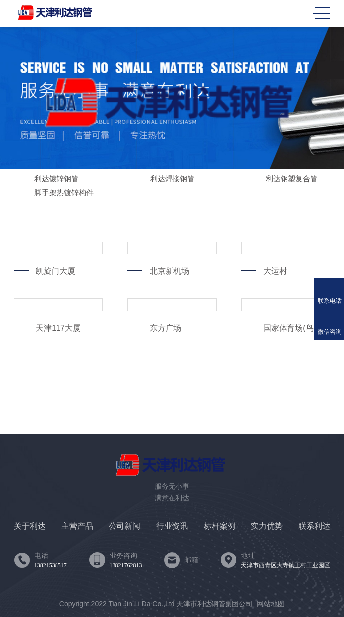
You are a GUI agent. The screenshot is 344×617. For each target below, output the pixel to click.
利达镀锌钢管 (47, 179)
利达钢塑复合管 (283, 179)
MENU (321, 13)
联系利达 (314, 526)
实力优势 (267, 526)
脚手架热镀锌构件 (55, 193)
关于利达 (30, 526)
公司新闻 (124, 526)
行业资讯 (172, 526)
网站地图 (271, 604)
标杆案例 (219, 526)
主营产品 (77, 526)
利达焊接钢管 (163, 179)
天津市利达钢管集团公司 (214, 604)
